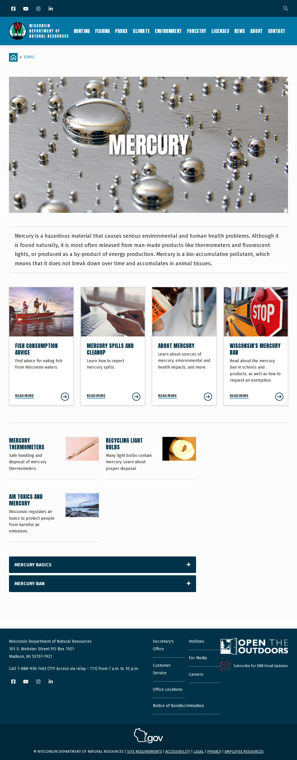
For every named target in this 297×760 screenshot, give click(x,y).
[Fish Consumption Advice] (41, 346)
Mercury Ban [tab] (30, 583)
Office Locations (167, 689)
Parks (121, 31)
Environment (168, 31)
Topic (29, 57)
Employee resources (244, 751)
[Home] (13, 57)
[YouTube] (26, 9)
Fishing (102, 31)
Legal (198, 751)
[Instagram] (39, 9)
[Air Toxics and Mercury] (54, 517)
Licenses (220, 31)
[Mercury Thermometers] (54, 458)
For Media (198, 657)
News (239, 31)
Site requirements (144, 751)
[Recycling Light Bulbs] (151, 458)
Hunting (82, 31)
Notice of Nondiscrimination (178, 705)
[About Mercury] (184, 346)
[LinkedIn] (51, 9)
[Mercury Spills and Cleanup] (113, 346)
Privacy (214, 751)
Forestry (196, 31)
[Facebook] (14, 9)
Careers (196, 674)
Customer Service (162, 669)
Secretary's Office (163, 645)
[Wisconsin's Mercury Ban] (256, 346)
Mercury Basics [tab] (33, 564)
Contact (276, 31)
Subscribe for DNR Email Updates (260, 666)
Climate (141, 31)
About (256, 31)
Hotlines (196, 641)
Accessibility (177, 751)
